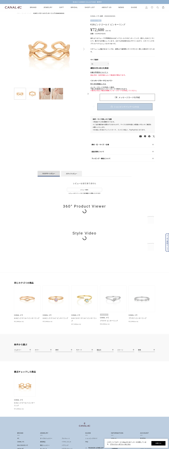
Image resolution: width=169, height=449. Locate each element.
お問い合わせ (115, 399)
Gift (61, 7)
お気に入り (143, 385)
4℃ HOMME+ (21, 392)
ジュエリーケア (90, 396)
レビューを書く (84, 190)
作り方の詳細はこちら (98, 84)
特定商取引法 (115, 392)
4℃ (18, 378)
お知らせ (113, 378)
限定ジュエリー (45, 385)
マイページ (143, 382)
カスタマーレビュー (48, 173)
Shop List (90, 7)
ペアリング (65, 385)
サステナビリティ (116, 402)
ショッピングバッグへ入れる (127, 106)
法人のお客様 (89, 399)
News (121, 7)
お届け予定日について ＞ (99, 72)
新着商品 (43, 382)
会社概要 (113, 385)
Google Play (144, 408)
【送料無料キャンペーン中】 (84, 2)
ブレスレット (66, 378)
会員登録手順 (144, 398)
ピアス (42, 399)
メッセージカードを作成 (129, 97)
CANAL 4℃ (20, 382)
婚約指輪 (20, 410)
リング (42, 392)
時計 (63, 392)
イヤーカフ (43, 406)
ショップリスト (116, 382)
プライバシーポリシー (118, 395)
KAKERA (20, 399)
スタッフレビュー (71, 174)
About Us (106, 7)
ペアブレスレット (67, 389)
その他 (64, 399)
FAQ (86, 382)
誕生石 (64, 395)
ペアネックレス (66, 382)
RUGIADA (20, 395)
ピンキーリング (26, 13)
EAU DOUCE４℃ (22, 385)
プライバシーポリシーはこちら (120, 444)
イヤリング (43, 402)
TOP (18, 13)
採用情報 (113, 406)
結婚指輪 (20, 414)
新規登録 (143, 378)
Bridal (74, 7)
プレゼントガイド (90, 392)
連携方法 (143, 401)
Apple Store (144, 405)
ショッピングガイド (91, 378)
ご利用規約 (114, 389)
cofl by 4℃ (20, 389)
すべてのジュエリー (46, 378)
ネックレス (43, 389)
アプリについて (145, 395)
